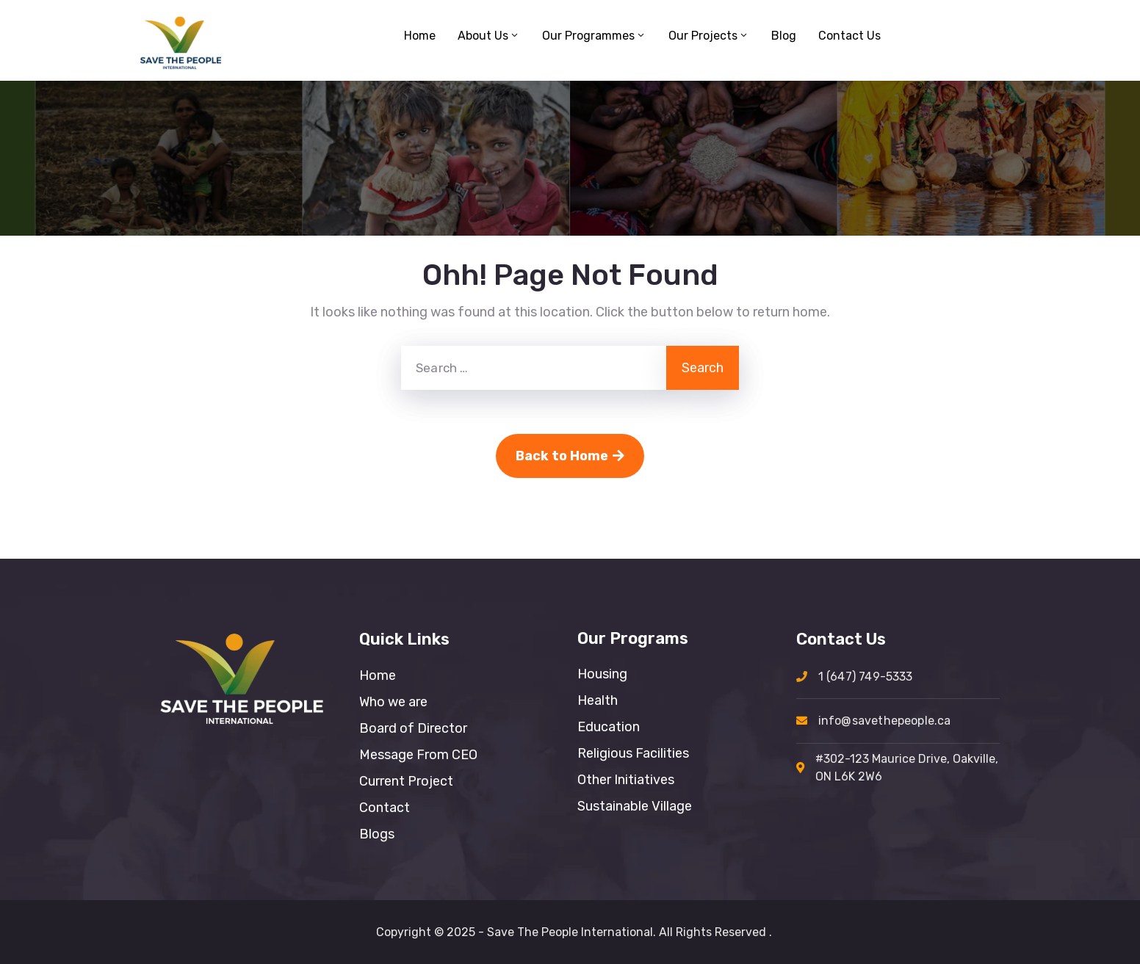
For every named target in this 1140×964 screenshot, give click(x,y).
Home (420, 36)
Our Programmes (594, 36)
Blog (783, 36)
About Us (489, 36)
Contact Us (849, 36)
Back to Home (570, 456)
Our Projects (708, 36)
